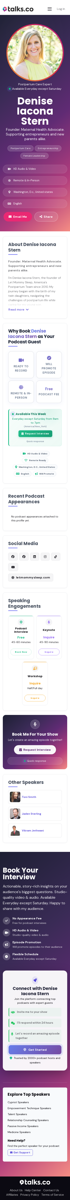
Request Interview (35, 437)
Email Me (18, 216)
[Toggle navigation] (50, 9)
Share (46, 216)
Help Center (33, 1190)
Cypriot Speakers (18, 1102)
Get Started (35, 1049)
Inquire (49, 654)
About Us (16, 1190)
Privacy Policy (29, 1195)
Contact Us (51, 1190)
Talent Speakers (17, 1114)
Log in (61, 9)
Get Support (20, 1152)
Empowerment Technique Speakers (29, 1108)
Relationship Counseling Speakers (28, 1120)
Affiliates (12, 1195)
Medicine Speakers (19, 1132)
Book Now (21, 655)
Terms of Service (52, 1195)
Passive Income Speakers (23, 1126)
